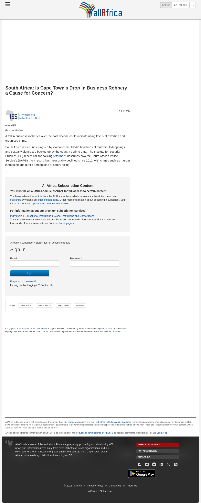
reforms (58, 156)
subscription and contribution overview (47, 203)
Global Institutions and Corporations (74, 215)
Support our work (149, 444)
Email (13, 258)
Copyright (9, 329)
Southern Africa (44, 305)
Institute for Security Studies (34, 329)
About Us (132, 485)
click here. (116, 331)
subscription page (48, 199)
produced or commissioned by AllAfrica (94, 433)
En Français (180, 5)
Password (76, 258)
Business (80, 305)
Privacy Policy (95, 485)
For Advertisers (147, 451)
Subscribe (144, 457)
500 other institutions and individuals (113, 422)
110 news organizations (75, 422)
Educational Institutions (38, 215)
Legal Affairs (63, 305)
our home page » (64, 223)
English (167, 4)
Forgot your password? (23, 281)
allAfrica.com (105, 329)
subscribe (15, 199)
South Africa (25, 305)
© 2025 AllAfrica (73, 485)
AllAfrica (100, 10)
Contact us (162, 433)
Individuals (16, 215)
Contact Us (46, 285)
